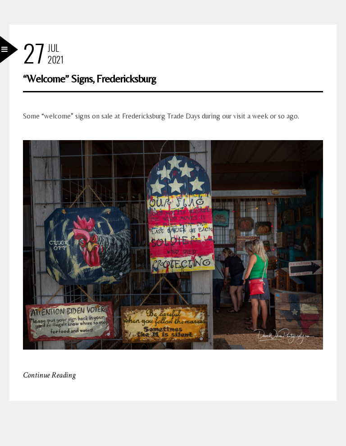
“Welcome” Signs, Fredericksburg (89, 79)
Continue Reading (49, 375)
